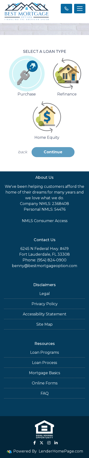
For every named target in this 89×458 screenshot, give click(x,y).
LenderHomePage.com (61, 451)
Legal (44, 293)
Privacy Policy (45, 304)
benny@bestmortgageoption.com (44, 266)
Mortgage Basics (44, 373)
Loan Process (44, 362)
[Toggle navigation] (79, 8)
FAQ (45, 393)
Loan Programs (44, 352)
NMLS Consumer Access (44, 221)
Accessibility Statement (44, 314)
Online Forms (44, 383)
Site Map (44, 324)
